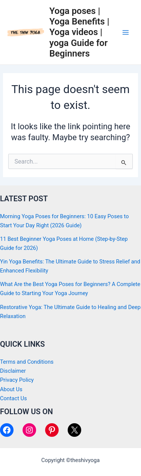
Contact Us (13, 398)
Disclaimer (13, 370)
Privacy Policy (17, 380)
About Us (11, 389)
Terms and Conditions (26, 361)
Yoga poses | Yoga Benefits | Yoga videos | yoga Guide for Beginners (79, 32)
